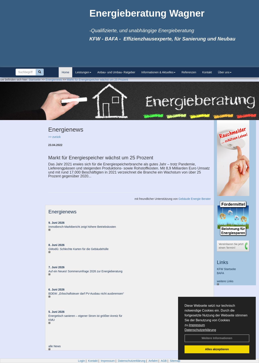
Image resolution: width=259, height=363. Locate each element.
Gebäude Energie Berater (194, 198)
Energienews (62, 211)
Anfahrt (153, 360)
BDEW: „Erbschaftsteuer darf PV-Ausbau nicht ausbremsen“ (86, 293)
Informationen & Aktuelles (158, 72)
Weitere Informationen (217, 338)
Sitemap (175, 360)
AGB (164, 360)
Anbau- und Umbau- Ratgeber (116, 72)
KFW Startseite (226, 269)
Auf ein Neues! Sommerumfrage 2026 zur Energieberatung (85, 271)
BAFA (220, 273)
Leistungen (83, 72)
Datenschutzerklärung (200, 330)
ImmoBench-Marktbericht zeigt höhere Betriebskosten (82, 226)
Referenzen (189, 72)
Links (222, 262)
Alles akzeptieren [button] (217, 349)
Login (81, 360)
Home (65, 72)
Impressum (197, 325)
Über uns (224, 72)
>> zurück (54, 136)
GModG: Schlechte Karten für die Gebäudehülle (78, 249)
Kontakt (207, 72)
